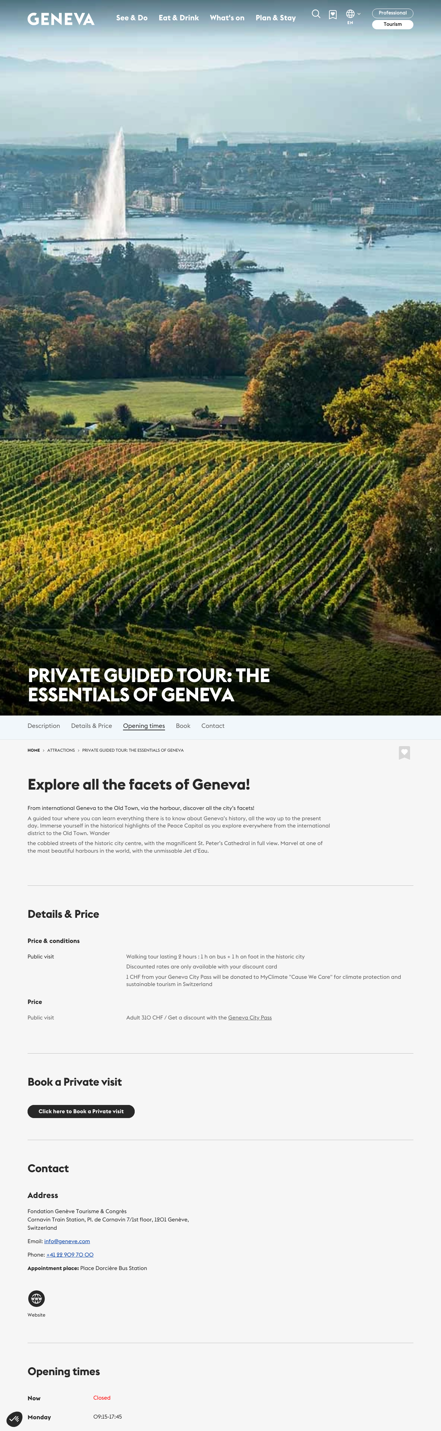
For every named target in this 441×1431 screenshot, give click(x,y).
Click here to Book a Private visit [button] (81, 1111)
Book (183, 726)
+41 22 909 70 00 (69, 1254)
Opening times (144, 726)
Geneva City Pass (250, 1017)
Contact (213, 726)
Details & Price (91, 726)
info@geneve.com (67, 1241)
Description (44, 726)
